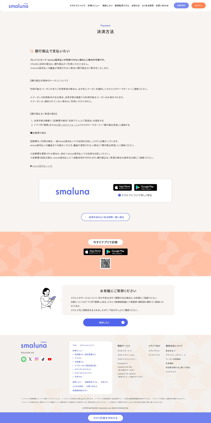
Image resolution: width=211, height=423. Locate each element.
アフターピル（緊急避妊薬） (86, 365)
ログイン (198, 5)
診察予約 (181, 5)
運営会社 (169, 350)
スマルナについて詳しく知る (137, 195)
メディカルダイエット (83, 369)
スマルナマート (124, 350)
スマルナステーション (126, 355)
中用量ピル (79, 361)
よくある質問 (148, 5)
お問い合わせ (162, 5)
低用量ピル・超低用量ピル (85, 354)
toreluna (122, 363)
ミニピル (78, 358)
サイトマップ (171, 371)
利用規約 (169, 363)
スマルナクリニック (125, 359)
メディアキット (154, 350)
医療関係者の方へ (80, 390)
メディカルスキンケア (83, 373)
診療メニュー (94, 5)
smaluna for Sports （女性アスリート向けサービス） (130, 375)
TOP (75, 345)
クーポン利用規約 (173, 359)
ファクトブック (154, 355)
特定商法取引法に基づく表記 (178, 367)
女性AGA (78, 376)
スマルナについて (78, 5)
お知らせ (136, 5)
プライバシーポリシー (174, 355)
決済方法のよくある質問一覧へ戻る (106, 217)
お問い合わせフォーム (67, 124)
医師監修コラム (122, 5)
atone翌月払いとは (42, 166)
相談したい (107, 5)
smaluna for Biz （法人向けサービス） (126, 368)
